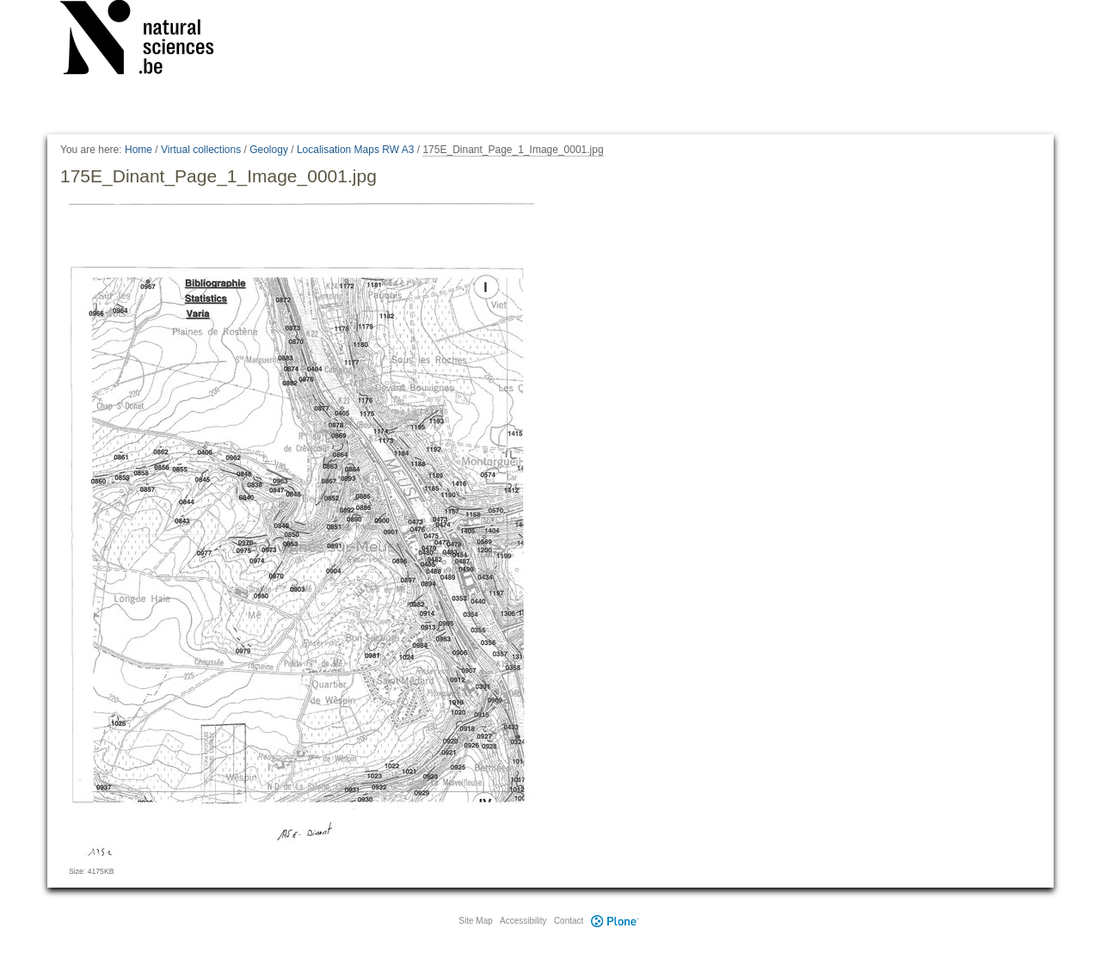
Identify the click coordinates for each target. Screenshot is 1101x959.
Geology (268, 150)
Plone (614, 920)
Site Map (475, 920)
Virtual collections (201, 150)
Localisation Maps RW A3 (356, 150)
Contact (568, 920)
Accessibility (523, 920)
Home (138, 150)
